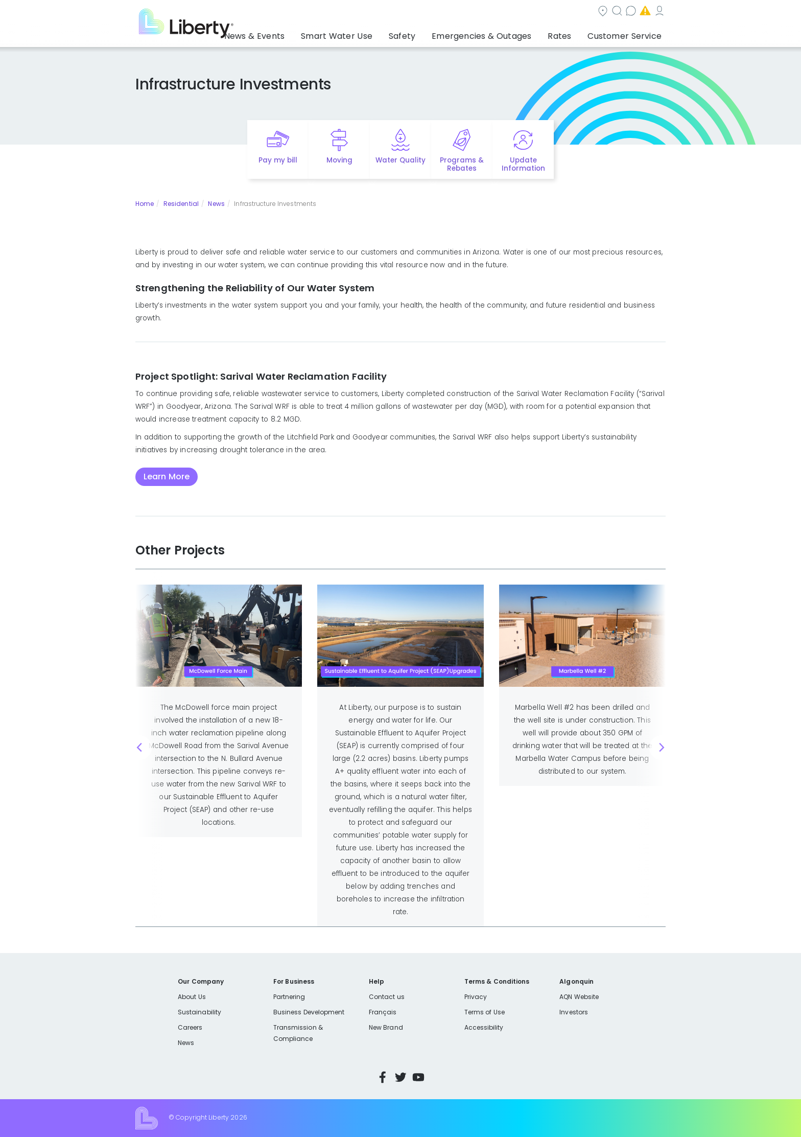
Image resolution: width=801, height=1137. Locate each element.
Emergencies (579, 12)
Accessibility (484, 1027)
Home (144, 203)
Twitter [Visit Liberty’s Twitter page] (400, 1077)
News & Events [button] (298, 33)
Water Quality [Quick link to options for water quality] (400, 160)
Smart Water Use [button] (371, 33)
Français (382, 1012)
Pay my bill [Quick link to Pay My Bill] (278, 160)
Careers (190, 1027)
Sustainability (199, 1012)
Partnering (289, 996)
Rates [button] (569, 33)
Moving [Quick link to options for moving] (339, 160)
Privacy (475, 996)
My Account (643, 12)
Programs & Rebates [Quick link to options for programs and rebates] (462, 164)
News (216, 203)
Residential (181, 203)
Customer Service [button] (627, 33)
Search (462, 12)
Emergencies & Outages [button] (500, 33)
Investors (573, 1012)
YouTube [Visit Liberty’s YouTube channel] (418, 1077)
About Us (192, 996)
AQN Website (579, 996)
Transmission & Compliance (298, 1033)
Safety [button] (428, 33)
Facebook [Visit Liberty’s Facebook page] (382, 1077)
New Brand (386, 1027)
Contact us (515, 12)
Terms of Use (484, 1012)
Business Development (309, 1012)
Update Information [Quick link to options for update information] (523, 164)
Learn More (167, 476)
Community (407, 12)
